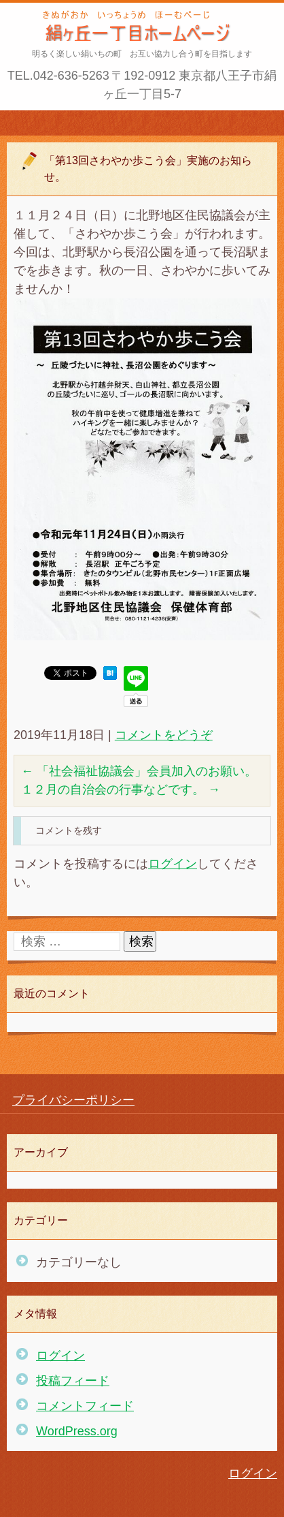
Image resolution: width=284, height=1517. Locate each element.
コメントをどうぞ (164, 735)
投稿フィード (72, 1381)
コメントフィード (85, 1406)
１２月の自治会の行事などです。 (120, 789)
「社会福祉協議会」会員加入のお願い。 (139, 771)
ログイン (172, 864)
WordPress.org (77, 1431)
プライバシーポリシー (73, 1100)
